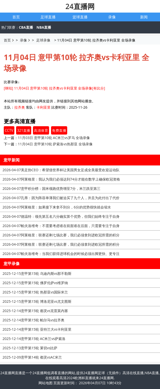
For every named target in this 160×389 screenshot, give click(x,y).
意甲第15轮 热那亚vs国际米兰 (35, 292)
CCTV (9, 130)
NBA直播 (43, 27)
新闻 (144, 16)
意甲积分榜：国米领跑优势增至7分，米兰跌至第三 (51, 188)
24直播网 (80, 6)
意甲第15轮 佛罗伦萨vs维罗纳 (35, 282)
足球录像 (43, 40)
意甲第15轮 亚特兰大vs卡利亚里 (37, 329)
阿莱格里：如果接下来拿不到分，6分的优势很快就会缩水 (57, 207)
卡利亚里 (43, 107)
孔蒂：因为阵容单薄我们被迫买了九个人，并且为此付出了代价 (61, 197)
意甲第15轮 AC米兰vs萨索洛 (34, 338)
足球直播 (48, 16)
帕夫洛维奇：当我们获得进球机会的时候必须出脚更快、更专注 (61, 253)
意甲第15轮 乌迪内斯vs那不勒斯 (37, 273)
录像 (112, 16)
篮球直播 (80, 16)
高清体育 (41, 130)
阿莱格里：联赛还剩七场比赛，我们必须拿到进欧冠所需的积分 (61, 235)
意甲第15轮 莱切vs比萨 (30, 347)
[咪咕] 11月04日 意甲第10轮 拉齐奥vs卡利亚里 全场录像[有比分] (54, 88)
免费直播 (59, 130)
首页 (16, 16)
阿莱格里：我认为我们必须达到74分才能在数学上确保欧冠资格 (61, 179)
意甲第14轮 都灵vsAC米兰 (32, 357)
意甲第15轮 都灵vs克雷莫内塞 (35, 310)
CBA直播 (26, 27)
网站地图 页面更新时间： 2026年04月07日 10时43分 (80, 382)
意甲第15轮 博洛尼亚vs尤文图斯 (37, 301)
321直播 (23, 130)
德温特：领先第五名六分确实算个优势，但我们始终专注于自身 (61, 216)
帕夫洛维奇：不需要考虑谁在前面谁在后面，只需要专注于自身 (61, 225)
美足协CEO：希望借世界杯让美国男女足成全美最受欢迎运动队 (61, 169)
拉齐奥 (19, 107)
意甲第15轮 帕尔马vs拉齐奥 (33, 320)
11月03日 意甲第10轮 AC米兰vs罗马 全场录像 (54, 137)
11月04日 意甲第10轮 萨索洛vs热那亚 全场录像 (55, 144)
